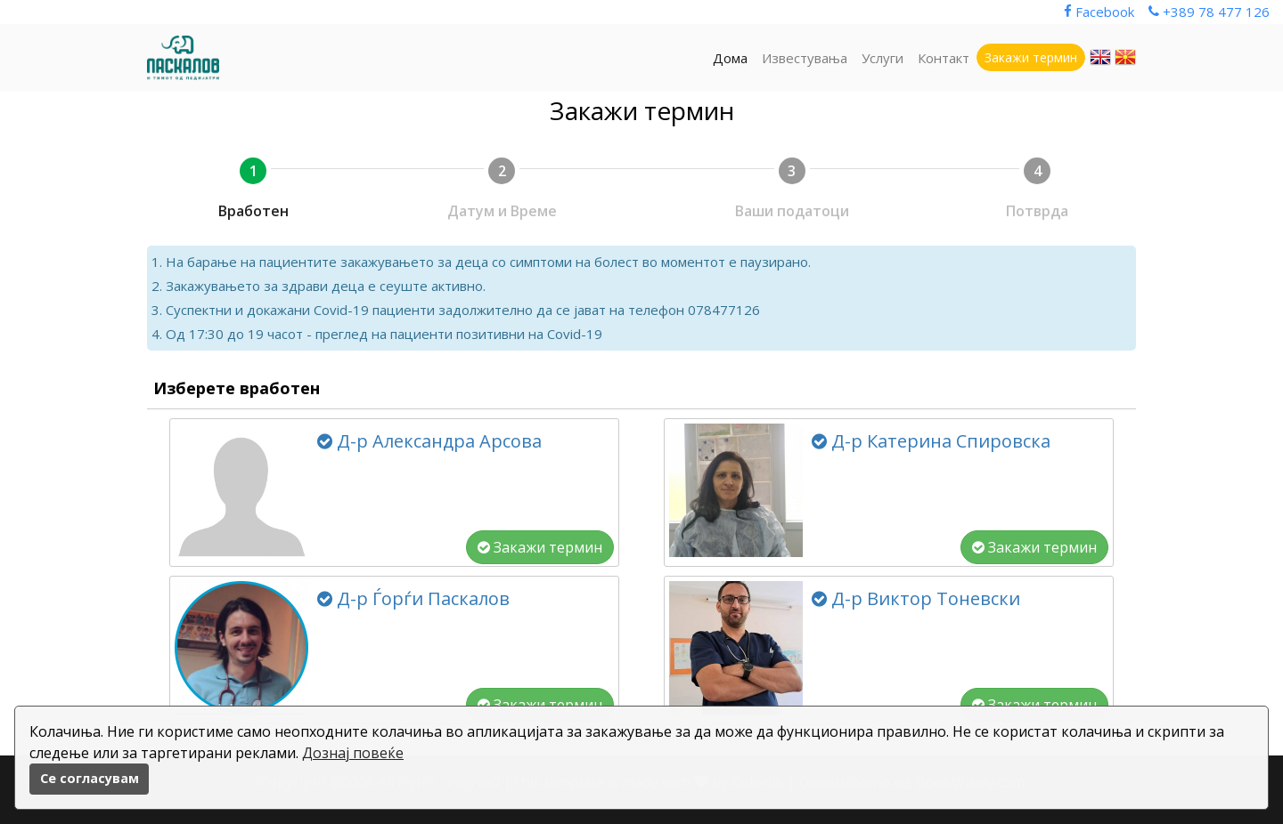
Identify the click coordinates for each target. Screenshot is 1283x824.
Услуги (882, 58)
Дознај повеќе (353, 753)
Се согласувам (89, 778)
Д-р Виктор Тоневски (916, 598)
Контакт (943, 58)
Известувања (804, 58)
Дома (730, 58)
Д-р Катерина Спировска (931, 441)
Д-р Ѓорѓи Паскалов (413, 598)
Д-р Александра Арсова (429, 441)
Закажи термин (540, 547)
